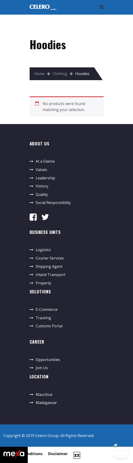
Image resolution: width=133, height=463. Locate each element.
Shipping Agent (49, 266)
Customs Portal (49, 325)
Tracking (43, 317)
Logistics (43, 249)
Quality (42, 194)
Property (43, 283)
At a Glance (45, 161)
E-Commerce (47, 309)
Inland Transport (50, 274)
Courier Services (50, 258)
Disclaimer (58, 453)
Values (41, 169)
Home (39, 73)
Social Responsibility (53, 202)
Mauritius (44, 394)
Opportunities (48, 359)
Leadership (45, 178)
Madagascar (46, 402)
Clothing (60, 73)
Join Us (42, 367)
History (42, 186)
